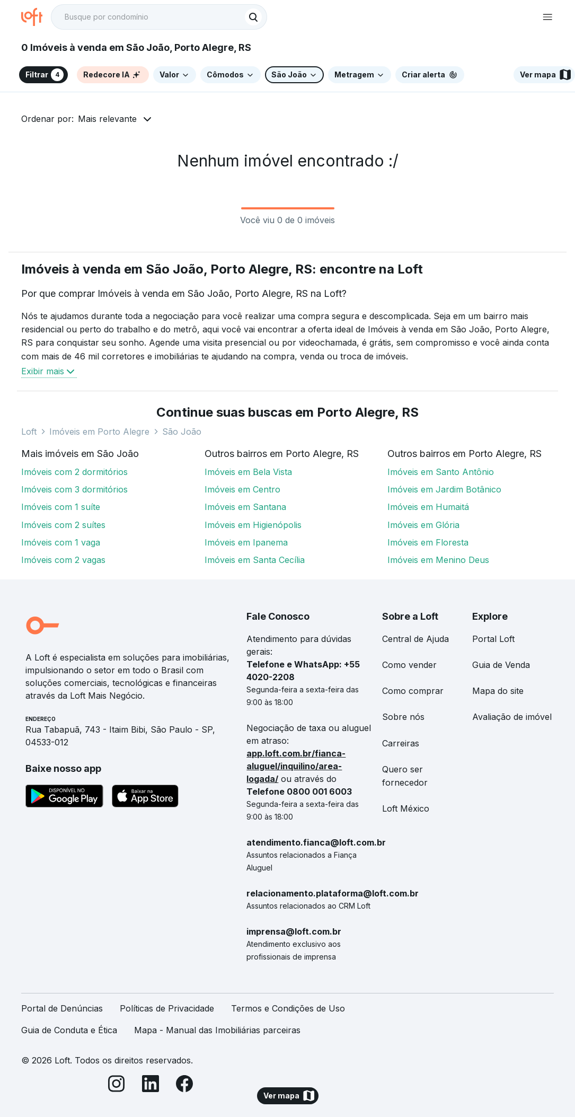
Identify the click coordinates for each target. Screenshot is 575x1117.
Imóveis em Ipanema (246, 542)
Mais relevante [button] (107, 118)
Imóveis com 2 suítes (63, 525)
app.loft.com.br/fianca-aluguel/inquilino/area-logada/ (296, 766)
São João (181, 431)
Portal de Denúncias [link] (62, 1008)
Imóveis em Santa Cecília (255, 560)
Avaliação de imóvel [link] (512, 716)
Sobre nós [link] (403, 716)
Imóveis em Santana (245, 507)
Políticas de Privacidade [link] (167, 1008)
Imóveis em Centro (242, 489)
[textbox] (159, 17)
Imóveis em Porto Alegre (99, 431)
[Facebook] (184, 1085)
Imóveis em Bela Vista (248, 472)
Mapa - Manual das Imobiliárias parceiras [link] (217, 1030)
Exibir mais (49, 371)
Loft (29, 431)
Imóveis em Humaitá (428, 507)
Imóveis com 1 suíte (60, 507)
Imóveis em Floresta (427, 542)
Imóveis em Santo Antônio (440, 472)
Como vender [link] (409, 664)
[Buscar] (253, 16)
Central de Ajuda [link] (415, 639)
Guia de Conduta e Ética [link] (69, 1030)
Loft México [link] (405, 808)
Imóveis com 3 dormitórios (74, 489)
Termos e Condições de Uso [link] (288, 1008)
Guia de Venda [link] (501, 664)
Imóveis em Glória (423, 525)
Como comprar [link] (413, 690)
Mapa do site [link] (498, 690)
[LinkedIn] (150, 1085)
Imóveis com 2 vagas (63, 560)
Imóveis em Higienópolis (253, 525)
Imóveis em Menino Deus (438, 560)
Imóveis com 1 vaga (60, 542)
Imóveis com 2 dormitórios (74, 472)
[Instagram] (116, 1085)
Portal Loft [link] (493, 639)
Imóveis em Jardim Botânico (444, 489)
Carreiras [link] (400, 743)
